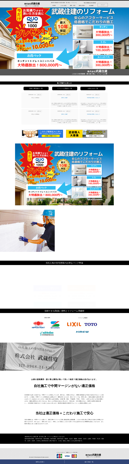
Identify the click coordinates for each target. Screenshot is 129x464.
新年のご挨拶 (64, 97)
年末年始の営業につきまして (93, 97)
